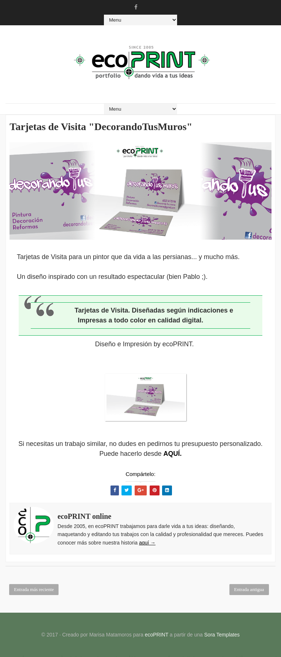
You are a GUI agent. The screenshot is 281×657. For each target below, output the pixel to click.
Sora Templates (222, 635)
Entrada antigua (249, 589)
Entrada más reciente (34, 589)
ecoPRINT (156, 635)
